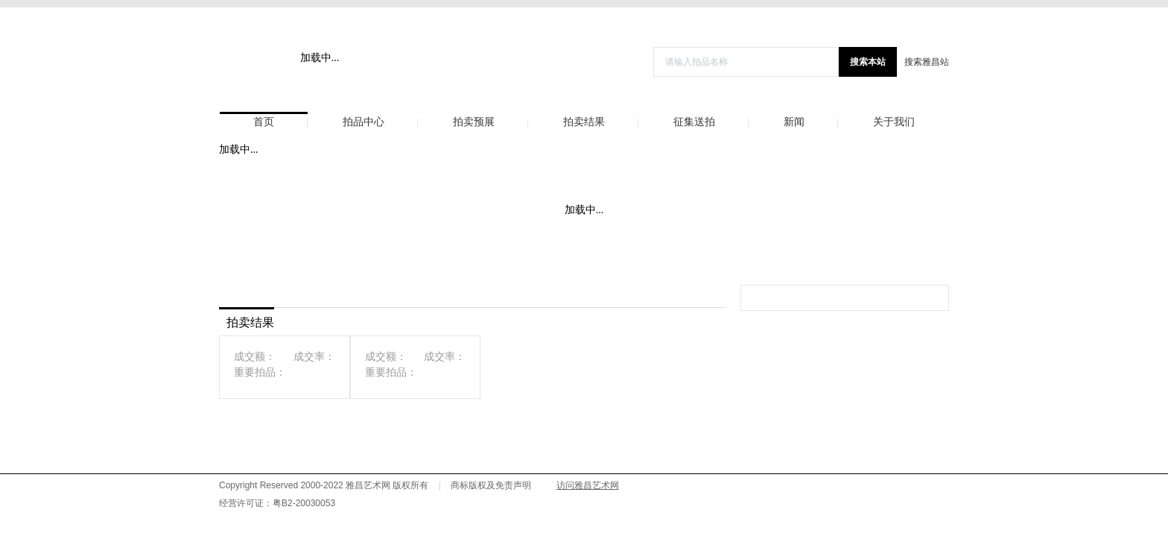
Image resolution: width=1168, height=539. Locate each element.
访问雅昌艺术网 (587, 485)
